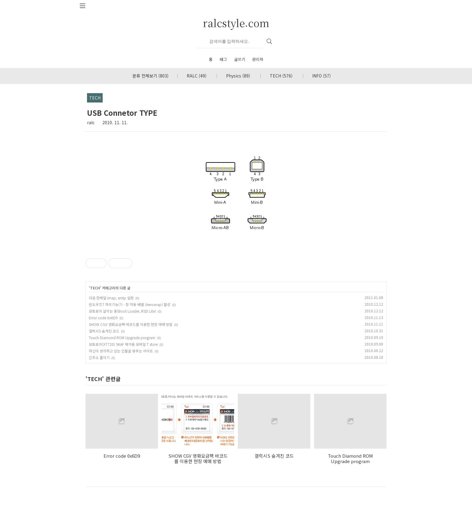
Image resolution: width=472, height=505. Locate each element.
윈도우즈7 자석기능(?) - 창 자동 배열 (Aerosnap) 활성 (129, 304)
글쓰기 (239, 59)
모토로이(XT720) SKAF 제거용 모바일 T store (123, 344)
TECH (281, 76)
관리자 (257, 59)
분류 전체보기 (150, 76)
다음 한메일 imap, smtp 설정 (111, 297)
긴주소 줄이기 (99, 357)
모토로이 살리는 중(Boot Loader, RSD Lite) (122, 311)
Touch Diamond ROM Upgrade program (122, 337)
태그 (223, 59)
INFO (321, 76)
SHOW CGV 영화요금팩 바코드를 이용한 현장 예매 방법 (130, 324)
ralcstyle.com (236, 23)
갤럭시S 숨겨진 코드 (104, 330)
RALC (196, 76)
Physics (238, 76)
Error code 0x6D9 (103, 317)
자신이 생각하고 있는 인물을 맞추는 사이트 (121, 350)
